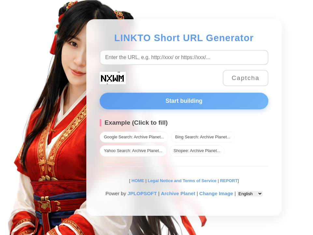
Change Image (216, 193)
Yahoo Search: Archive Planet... (133, 150)
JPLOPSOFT (142, 193)
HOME (137, 180)
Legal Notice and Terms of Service (182, 180)
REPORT (228, 180)
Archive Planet (178, 193)
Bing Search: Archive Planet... (202, 136)
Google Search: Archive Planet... (134, 136)
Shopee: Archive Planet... (197, 150)
